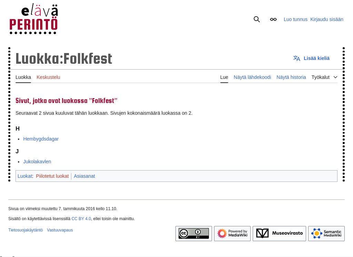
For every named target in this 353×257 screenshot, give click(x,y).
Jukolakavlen (37, 161)
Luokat (25, 176)
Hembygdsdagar (41, 139)
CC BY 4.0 (81, 218)
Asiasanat (84, 176)
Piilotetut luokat (52, 176)
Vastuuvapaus (60, 230)
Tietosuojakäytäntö (25, 230)
